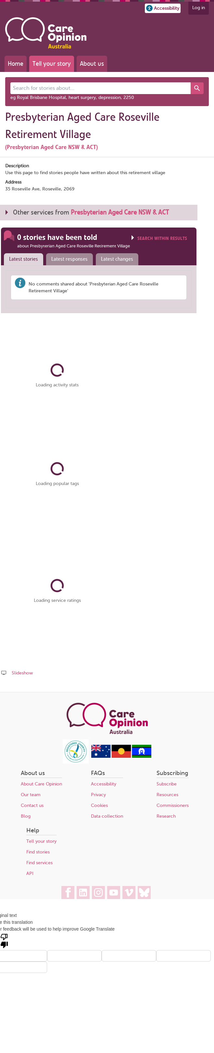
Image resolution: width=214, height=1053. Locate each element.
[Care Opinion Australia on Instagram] (98, 892)
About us (92, 64)
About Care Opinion (41, 784)
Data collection (107, 816)
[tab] (22, 259)
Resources (167, 794)
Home (15, 64)
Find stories (38, 852)
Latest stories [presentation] (23, 259)
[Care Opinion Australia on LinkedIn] (83, 892)
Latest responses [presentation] (69, 259)
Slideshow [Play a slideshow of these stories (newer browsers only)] (22, 673)
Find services (39, 862)
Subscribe (167, 784)
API (29, 873)
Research (166, 816)
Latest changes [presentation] (117, 259)
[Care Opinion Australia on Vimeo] (128, 892)
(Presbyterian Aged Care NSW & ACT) (51, 147)
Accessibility (103, 784)
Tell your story (51, 64)
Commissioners (173, 805)
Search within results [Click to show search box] (162, 238)
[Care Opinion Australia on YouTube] (113, 892)
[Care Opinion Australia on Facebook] (67, 892)
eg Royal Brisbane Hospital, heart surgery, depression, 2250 (72, 97)
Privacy (98, 794)
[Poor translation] (4, 940)
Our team (31, 794)
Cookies (99, 805)
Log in (198, 7)
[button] (163, 8)
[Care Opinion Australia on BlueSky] (144, 892)
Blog (26, 816)
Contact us (32, 805)
